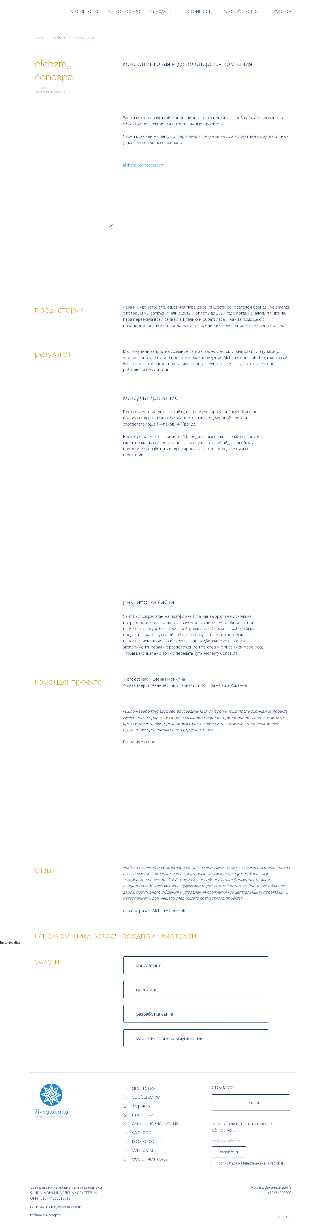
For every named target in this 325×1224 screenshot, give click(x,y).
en (280, 1216)
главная (39, 37)
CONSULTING (43, 88)
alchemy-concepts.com (144, 165)
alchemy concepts (85, 37)
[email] (249, 1140)
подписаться (229, 1152)
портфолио (58, 37)
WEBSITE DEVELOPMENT (50, 92)
